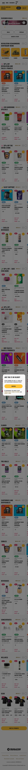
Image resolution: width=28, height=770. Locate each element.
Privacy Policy (7, 392)
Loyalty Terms (7, 393)
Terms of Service (15, 392)
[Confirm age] (13, 386)
